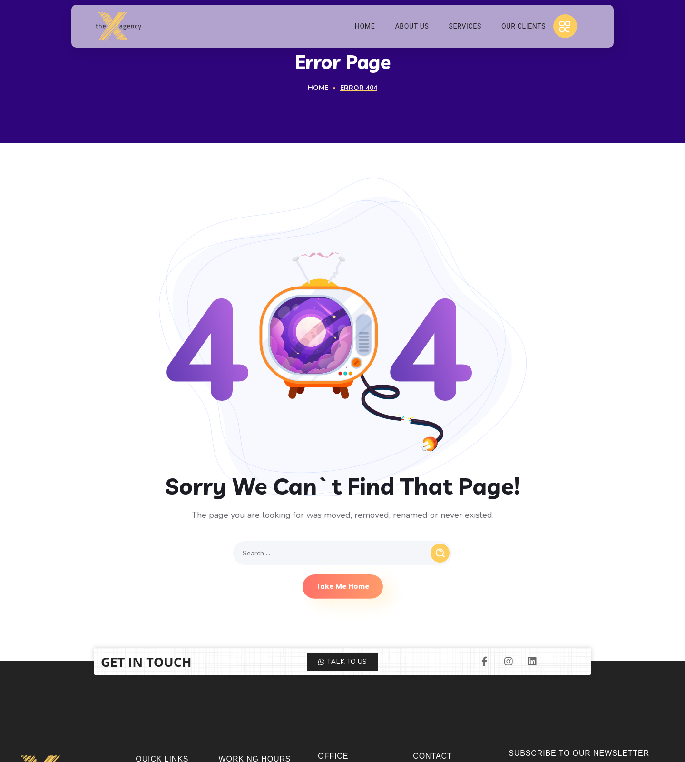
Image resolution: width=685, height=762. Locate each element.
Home (318, 87)
